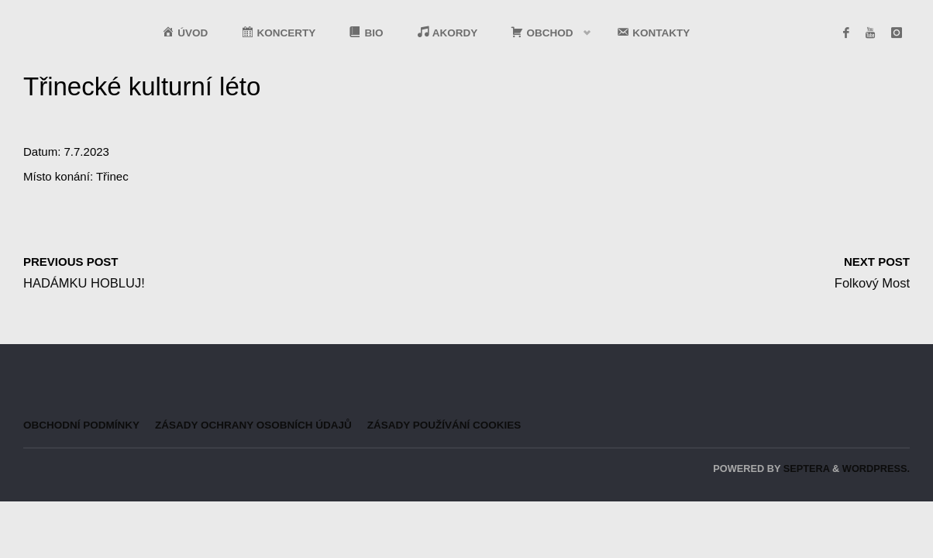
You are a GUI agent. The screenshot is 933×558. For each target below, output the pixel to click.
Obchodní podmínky (81, 425)
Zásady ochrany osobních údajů (253, 425)
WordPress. (876, 468)
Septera (804, 468)
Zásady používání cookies (444, 425)
